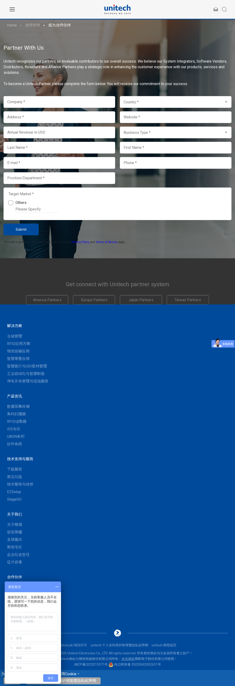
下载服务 (14, 469)
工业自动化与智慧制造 (26, 373)
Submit (21, 229)
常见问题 (14, 477)
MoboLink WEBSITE (73, 645)
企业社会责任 (18, 554)
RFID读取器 (17, 421)
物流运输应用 (18, 351)
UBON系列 (15, 436)
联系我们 (14, 587)
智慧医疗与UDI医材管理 (27, 366)
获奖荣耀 (14, 532)
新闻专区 (14, 547)
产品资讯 (14, 396)
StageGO (14, 499)
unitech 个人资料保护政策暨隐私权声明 (63, 681)
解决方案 (14, 326)
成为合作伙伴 (59, 25)
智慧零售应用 (18, 358)
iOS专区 (13, 429)
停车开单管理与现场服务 (27, 381)
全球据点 (14, 539)
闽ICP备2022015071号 (91, 664)
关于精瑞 (14, 524)
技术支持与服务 (20, 459)
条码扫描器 (16, 414)
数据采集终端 (18, 406)
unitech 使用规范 (164, 645)
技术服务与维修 (20, 484)
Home (12, 25)
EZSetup (14, 492)
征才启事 (14, 562)
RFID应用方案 (18, 343)
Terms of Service (107, 242)
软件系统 (14, 444)
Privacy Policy (80, 242)
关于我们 (14, 514)
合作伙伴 (32, 25)
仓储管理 (14, 336)
